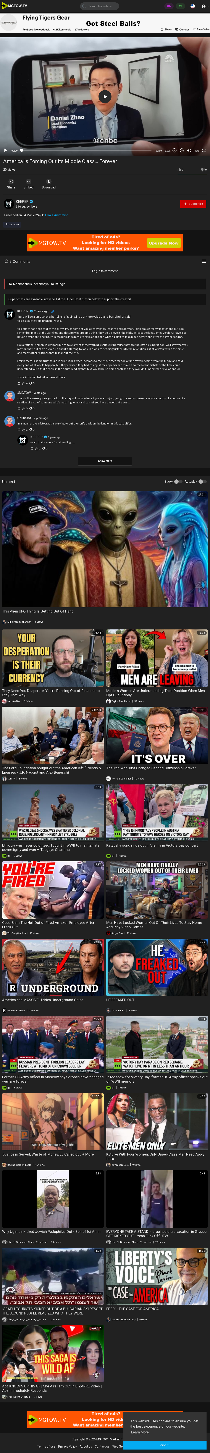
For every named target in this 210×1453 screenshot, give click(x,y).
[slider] (87, 150)
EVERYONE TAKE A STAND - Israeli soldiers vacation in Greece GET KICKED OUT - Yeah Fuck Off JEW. (156, 1233)
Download (49, 184)
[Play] (5, 150)
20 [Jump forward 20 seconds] (182, 150)
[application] (105, 96)
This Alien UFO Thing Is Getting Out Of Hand (38, 611)
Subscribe (193, 204)
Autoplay (191, 481)
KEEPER (25, 202)
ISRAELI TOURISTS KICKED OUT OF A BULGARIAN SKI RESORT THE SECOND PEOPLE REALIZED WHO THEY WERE (52, 1311)
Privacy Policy (67, 1446)
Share (11, 184)
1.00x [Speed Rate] (168, 150)
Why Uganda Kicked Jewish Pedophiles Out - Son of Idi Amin (51, 1231)
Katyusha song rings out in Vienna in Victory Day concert (152, 845)
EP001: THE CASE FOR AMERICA (132, 1309)
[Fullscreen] (204, 150)
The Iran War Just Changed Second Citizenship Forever (151, 768)
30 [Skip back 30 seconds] (175, 150)
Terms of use (46, 1446)
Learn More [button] (140, 1432)
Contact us (102, 1446)
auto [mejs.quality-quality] (197, 150)
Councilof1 (25, 418)
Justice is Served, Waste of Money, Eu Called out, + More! (48, 1154)
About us (86, 1446)
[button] (192, 6)
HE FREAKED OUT (120, 1000)
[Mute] (189, 150)
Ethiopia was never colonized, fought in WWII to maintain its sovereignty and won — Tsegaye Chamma (50, 847)
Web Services (121, 1446)
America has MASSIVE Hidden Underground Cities (42, 1000)
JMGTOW (24, 393)
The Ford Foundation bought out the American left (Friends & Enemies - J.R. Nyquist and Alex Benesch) (51, 770)
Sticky (169, 481)
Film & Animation (56, 215)
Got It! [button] (165, 1445)
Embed (29, 184)
